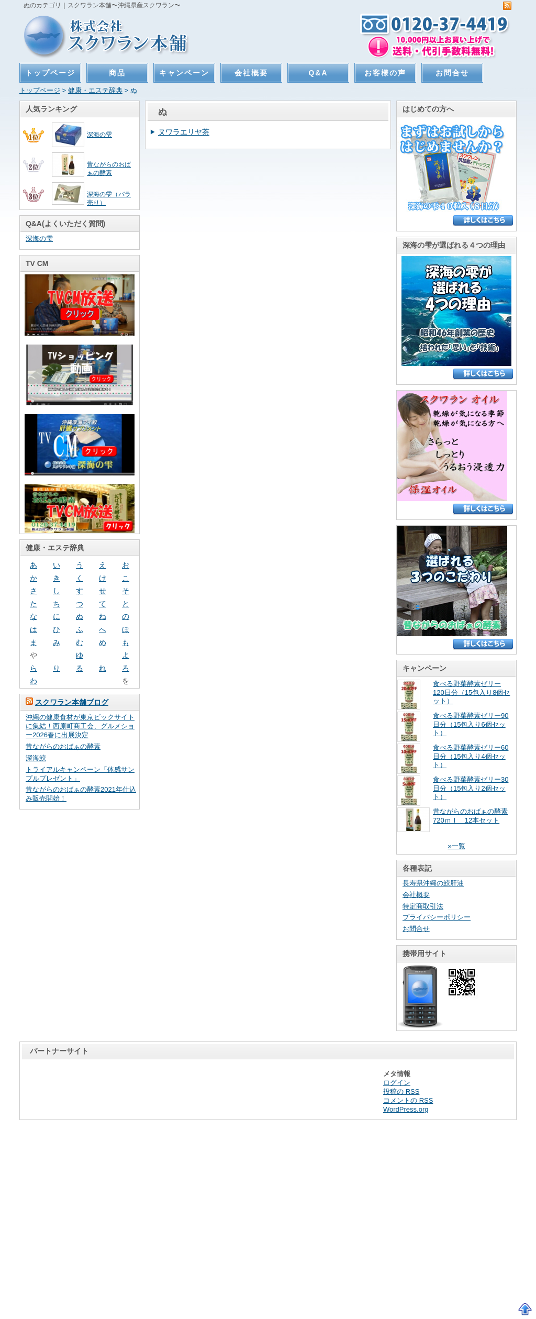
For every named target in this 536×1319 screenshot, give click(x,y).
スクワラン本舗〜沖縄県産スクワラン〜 (101, 35)
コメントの (408, 1100)
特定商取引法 (423, 906)
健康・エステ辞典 (95, 90)
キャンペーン (184, 73)
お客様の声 (385, 73)
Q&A (318, 73)
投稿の (401, 1091)
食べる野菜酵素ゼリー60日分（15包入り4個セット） (470, 756)
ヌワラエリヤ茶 (183, 132)
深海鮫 (36, 758)
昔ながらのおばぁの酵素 (63, 746)
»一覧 (456, 846)
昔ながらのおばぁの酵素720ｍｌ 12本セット (470, 815)
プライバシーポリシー (437, 917)
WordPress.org (405, 1109)
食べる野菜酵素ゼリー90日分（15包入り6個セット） (470, 724)
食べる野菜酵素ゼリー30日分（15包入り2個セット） (470, 788)
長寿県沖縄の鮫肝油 (433, 883)
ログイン (396, 1083)
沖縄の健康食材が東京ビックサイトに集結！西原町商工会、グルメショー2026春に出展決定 (80, 726)
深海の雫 (99, 134)
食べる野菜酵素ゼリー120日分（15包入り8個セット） (471, 692)
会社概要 (251, 73)
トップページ (50, 73)
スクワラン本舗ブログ (71, 702)
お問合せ (452, 73)
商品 (117, 73)
